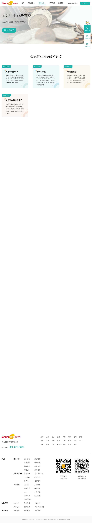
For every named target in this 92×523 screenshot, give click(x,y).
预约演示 (85, 3)
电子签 (26, 481)
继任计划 (37, 488)
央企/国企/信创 (39, 507)
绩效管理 (27, 488)
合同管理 (37, 462)
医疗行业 (17, 507)
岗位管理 (37, 459)
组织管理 (27, 459)
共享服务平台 (18, 473)
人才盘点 (37, 485)
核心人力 (17, 459)
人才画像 (27, 496)
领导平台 (27, 473)
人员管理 (27, 462)
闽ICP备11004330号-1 (28, 519)
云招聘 (26, 485)
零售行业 (27, 503)
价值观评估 (27, 499)
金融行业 (38, 503)
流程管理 (37, 470)
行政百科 (37, 481)
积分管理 (37, 496)
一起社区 (27, 477)
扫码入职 (37, 477)
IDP (25, 492)
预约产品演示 (9, 30)
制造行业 (17, 503)
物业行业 (27, 507)
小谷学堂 (37, 492)
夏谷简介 (17, 510)
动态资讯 (27, 510)
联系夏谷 (38, 510)
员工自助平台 (38, 473)
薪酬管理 (27, 466)
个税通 (26, 470)
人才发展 (17, 485)
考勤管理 (37, 466)
